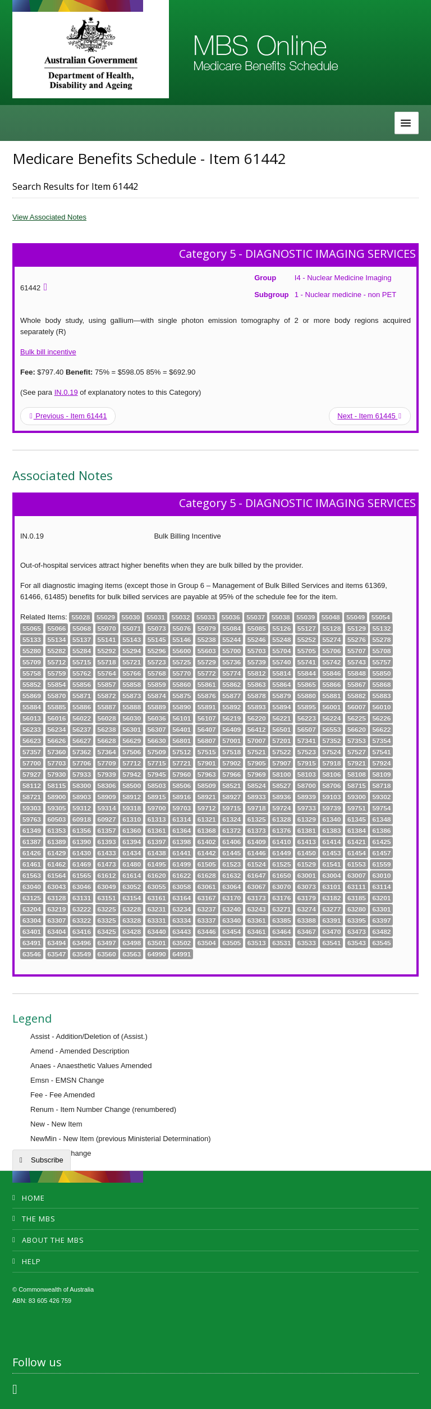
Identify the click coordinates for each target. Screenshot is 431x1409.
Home (33, 1198)
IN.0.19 (66, 392)
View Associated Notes (49, 217)
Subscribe (47, 1160)
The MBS (39, 1219)
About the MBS (53, 1240)
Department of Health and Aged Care (90, 53)
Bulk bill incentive (48, 352)
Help (31, 1261)
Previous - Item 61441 (68, 416)
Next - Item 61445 (369, 416)
